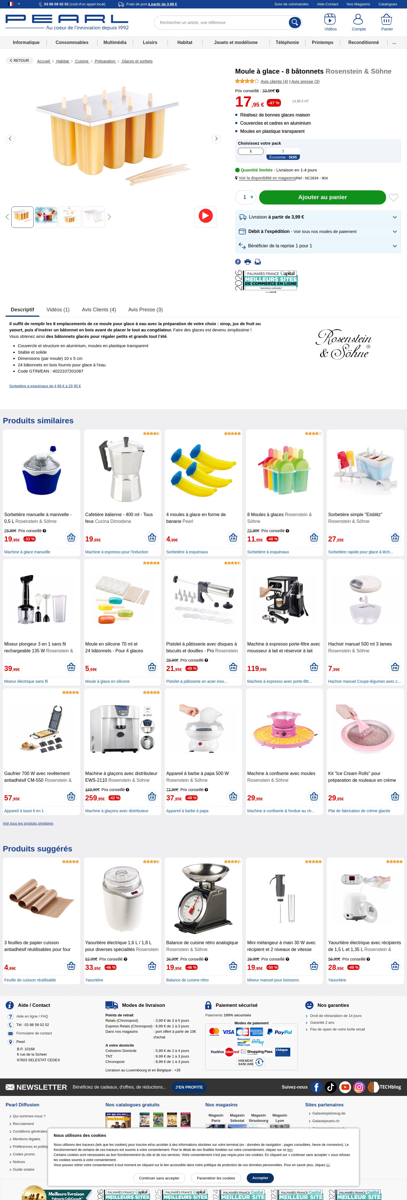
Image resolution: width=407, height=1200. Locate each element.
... (394, 42)
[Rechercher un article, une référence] (228, 23)
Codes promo (24, 1154)
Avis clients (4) (99, 309)
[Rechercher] (295, 22)
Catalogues (387, 4)
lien (290, 1150)
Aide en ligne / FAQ (32, 1016)
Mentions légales (26, 1139)
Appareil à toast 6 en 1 (24, 811)
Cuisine (81, 61)
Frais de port (151, 4)
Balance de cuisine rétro (187, 980)
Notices (19, 1162)
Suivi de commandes (291, 4)
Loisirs (150, 42)
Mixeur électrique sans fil (26, 681)
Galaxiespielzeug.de (328, 1113)
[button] (266, 178)
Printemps (322, 42)
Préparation (105, 61)
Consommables (72, 42)
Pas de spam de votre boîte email (337, 1029)
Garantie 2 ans (322, 1022)
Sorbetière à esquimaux (187, 552)
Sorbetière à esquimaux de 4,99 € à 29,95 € (45, 386)
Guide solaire (23, 1169)
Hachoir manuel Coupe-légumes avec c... (364, 681)
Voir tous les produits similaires (28, 823)
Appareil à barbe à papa (187, 811)
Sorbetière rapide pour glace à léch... (360, 552)
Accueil (44, 61)
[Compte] (359, 23)
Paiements (228, 1015)
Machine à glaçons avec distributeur (116, 811)
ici (328, 1165)
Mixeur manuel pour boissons (273, 980)
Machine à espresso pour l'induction (116, 552)
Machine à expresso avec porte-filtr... (279, 681)
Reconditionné (363, 42)
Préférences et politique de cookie (40, 1146)
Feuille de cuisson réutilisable (30, 980)
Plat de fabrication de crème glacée (359, 811)
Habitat (184, 42)
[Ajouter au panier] (322, 197)
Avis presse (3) (145, 309)
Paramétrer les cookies (216, 1178)
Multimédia (114, 42)
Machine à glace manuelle (27, 552)
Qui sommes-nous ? (29, 1116)
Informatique (26, 42)
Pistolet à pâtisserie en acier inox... (196, 681)
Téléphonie (287, 42)
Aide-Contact (327, 4)
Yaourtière (94, 980)
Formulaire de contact (34, 1033)
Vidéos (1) (58, 309)
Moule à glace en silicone (107, 681)
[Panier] (387, 23)
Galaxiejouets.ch (325, 1121)
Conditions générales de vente (37, 1131)
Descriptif (22, 309)
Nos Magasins (358, 4)
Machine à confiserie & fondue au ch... (281, 811)
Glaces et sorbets (137, 61)
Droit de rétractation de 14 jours (336, 1016)
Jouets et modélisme (235, 42)
